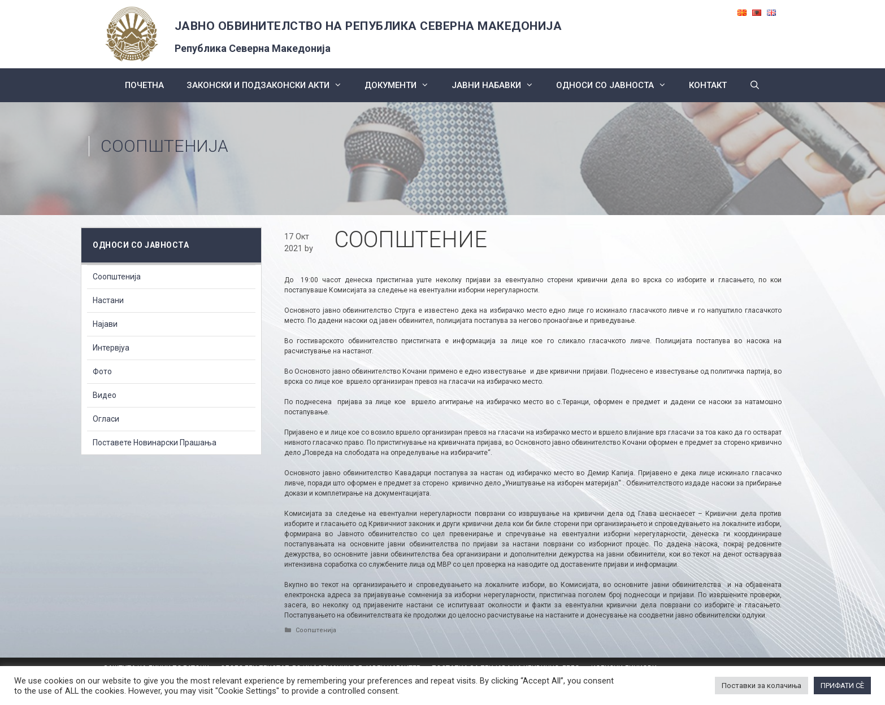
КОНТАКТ (708, 85)
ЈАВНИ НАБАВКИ (498, 85)
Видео (104, 395)
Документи (402, 85)
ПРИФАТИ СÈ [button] (842, 685)
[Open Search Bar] (754, 85)
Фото (102, 371)
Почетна (144, 85)
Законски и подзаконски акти (269, 85)
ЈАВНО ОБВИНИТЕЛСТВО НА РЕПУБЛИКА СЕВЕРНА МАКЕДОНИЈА (368, 26)
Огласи (106, 418)
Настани (108, 300)
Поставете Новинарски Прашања (154, 442)
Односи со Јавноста (617, 85)
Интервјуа (111, 347)
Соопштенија (164, 146)
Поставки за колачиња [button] (761, 685)
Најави (105, 324)
